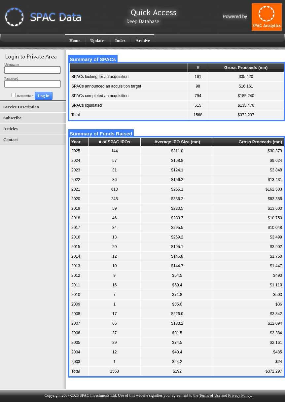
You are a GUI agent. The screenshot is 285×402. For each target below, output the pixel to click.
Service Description (21, 106)
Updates (97, 40)
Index (120, 40)
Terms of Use (209, 395)
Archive (143, 40)
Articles (10, 128)
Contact (10, 139)
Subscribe (12, 117)
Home (74, 40)
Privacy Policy (239, 395)
